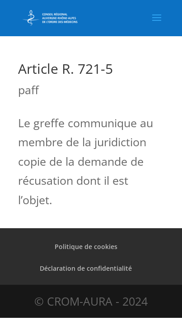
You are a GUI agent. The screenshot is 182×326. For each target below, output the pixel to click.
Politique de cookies (86, 246)
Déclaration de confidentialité (86, 268)
